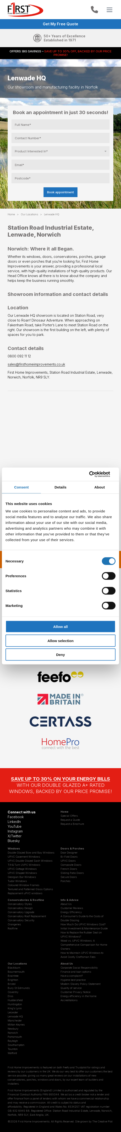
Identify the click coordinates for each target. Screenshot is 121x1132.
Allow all (60, 627)
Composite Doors (70, 864)
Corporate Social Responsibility (79, 967)
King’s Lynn (15, 1008)
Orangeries (14, 924)
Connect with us (22, 812)
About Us (66, 904)
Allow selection (60, 640)
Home (11, 214)
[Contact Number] (60, 138)
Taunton (13, 1049)
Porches (65, 881)
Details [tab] (60, 487)
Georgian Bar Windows (22, 877)
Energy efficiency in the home (78, 996)
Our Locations (29, 214)
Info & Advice (69, 900)
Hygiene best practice (73, 980)
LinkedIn (14, 822)
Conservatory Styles (20, 904)
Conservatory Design (20, 908)
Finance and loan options (75, 971)
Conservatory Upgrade (21, 912)
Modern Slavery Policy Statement (80, 984)
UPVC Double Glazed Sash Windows (30, 860)
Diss (10, 996)
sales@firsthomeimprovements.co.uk (36, 364)
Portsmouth (15, 1036)
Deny (60, 655)
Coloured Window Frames (23, 885)
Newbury (13, 1028)
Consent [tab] (21, 487)
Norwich (13, 1032)
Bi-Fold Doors (68, 856)
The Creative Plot (102, 1121)
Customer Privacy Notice (75, 992)
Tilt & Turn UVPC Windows (24, 864)
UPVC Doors (68, 860)
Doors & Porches (72, 848)
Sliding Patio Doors (72, 873)
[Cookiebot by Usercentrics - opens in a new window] (95, 474)
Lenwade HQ (15, 1016)
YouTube (15, 826)
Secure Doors (68, 877)
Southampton (16, 1045)
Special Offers (69, 815)
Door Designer (68, 852)
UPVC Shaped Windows (22, 873)
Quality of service (71, 988)
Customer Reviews (71, 908)
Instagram (15, 831)
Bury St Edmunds (19, 988)
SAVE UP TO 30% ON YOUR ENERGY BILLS (60, 779)
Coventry (13, 992)
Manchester (15, 1020)
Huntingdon (15, 1004)
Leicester (13, 1012)
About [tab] (99, 487)
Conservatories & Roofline (26, 900)
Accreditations (68, 1000)
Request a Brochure (72, 824)
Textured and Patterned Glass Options (30, 889)
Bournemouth (16, 971)
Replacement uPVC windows (25, 893)
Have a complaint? (71, 975)
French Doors (68, 869)
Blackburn (14, 967)
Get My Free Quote (60, 24)
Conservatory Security (21, 920)
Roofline (12, 928)
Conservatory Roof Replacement (27, 916)
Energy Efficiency (71, 912)
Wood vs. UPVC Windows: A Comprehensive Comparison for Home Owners (83, 944)
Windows (14, 848)
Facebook (16, 817)
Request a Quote (70, 819)
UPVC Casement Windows (24, 856)
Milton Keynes (16, 1024)
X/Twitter (15, 836)
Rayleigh (13, 1041)
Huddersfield (15, 1000)
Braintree (13, 975)
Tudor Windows (17, 881)
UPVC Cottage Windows (22, 869)
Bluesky (14, 841)
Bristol (12, 984)
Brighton (13, 980)
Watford (12, 1053)
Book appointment (60, 192)
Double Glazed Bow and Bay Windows (31, 852)
